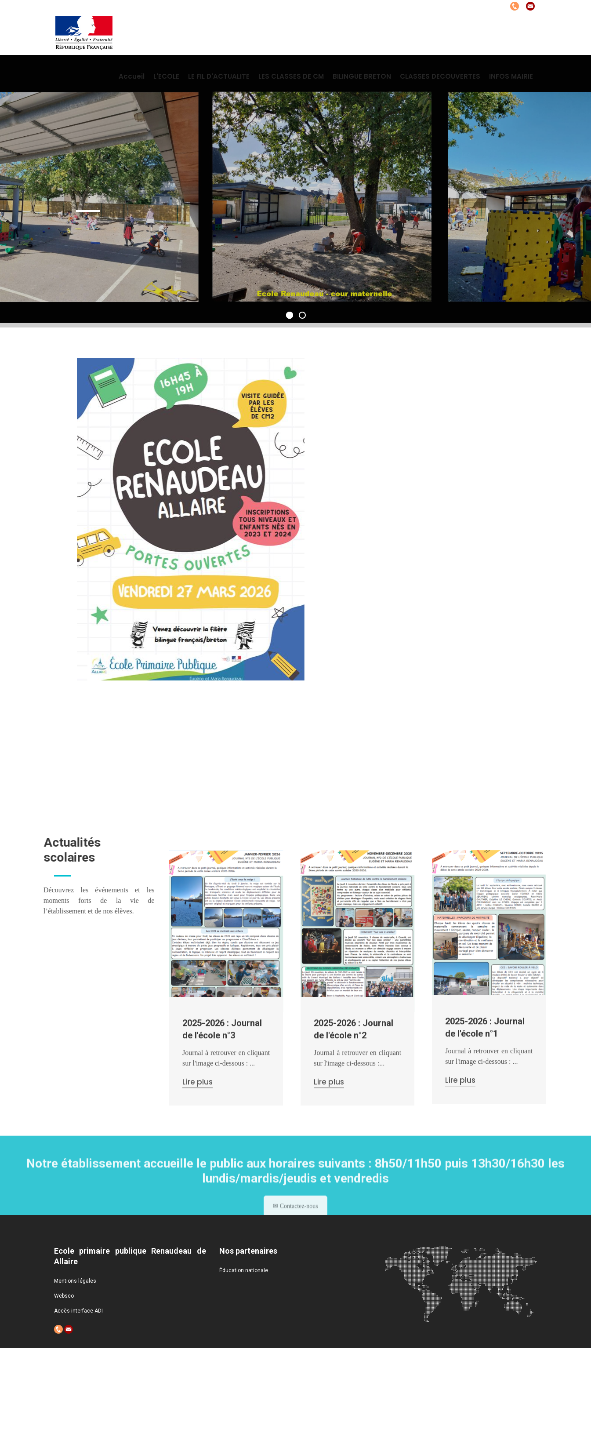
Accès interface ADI (78, 1311)
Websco (64, 1296)
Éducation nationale (243, 1270)
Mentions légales (75, 1281)
